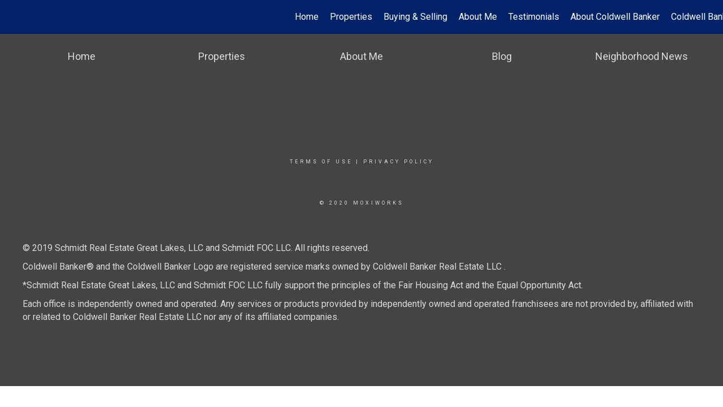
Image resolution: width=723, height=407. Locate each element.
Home (307, 16)
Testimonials (533, 16)
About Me (478, 16)
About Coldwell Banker (615, 16)
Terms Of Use (321, 161)
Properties (351, 16)
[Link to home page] (14, 17)
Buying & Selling (415, 16)
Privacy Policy (398, 161)
